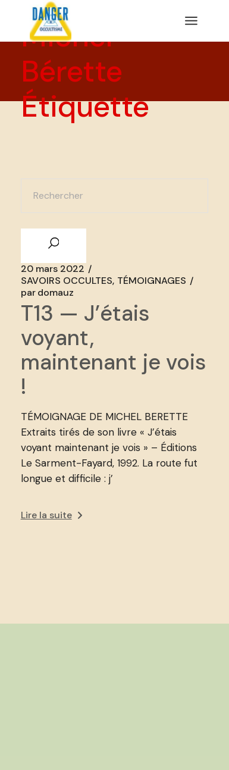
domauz (47, 293)
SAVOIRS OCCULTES (66, 281)
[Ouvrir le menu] (191, 21)
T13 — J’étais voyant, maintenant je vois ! (113, 349)
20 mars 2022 (52, 269)
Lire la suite (51, 515)
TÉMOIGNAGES (151, 281)
